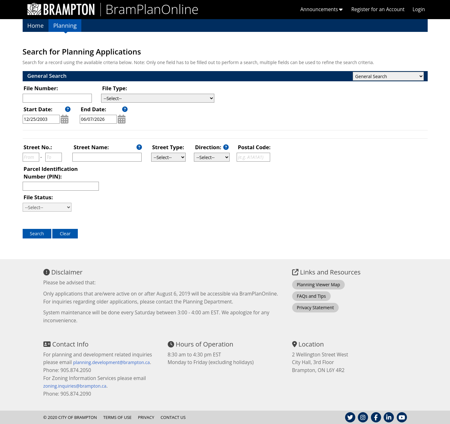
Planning (65, 25)
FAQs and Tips (311, 296)
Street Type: (168, 147)
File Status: (38, 197)
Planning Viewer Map (318, 284)
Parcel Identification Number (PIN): (51, 172)
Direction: (208, 147)
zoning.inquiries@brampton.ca (75, 386)
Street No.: (38, 147)
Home (35, 25)
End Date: (93, 109)
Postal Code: (254, 147)
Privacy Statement (315, 307)
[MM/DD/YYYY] (41, 119)
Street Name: (91, 147)
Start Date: (38, 109)
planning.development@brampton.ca (111, 362)
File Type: (114, 88)
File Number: (41, 88)
